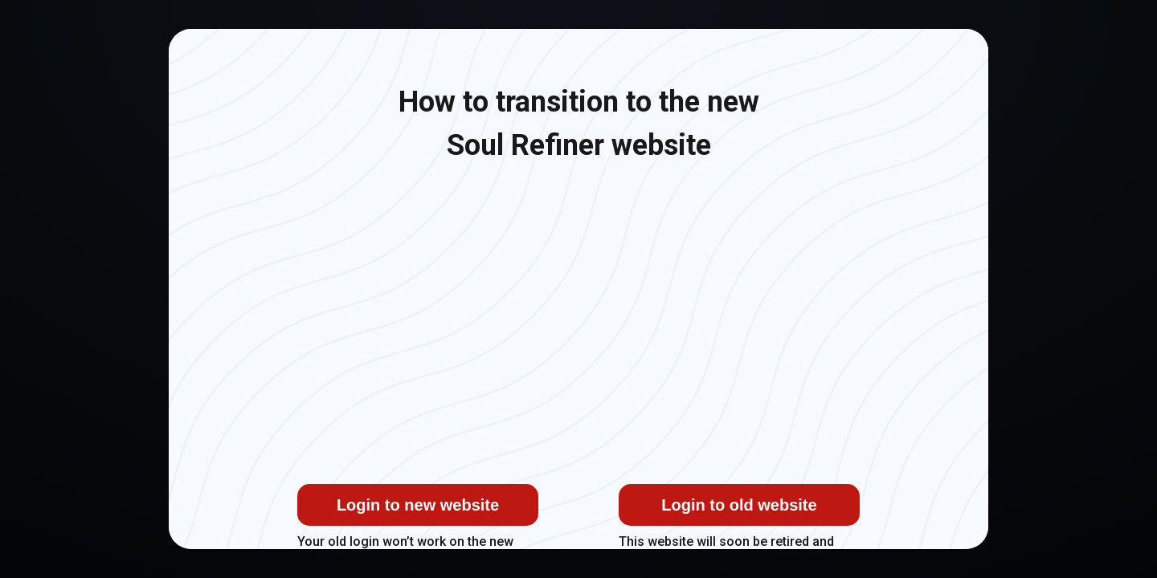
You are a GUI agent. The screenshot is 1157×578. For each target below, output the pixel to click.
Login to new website (418, 505)
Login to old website (738, 505)
